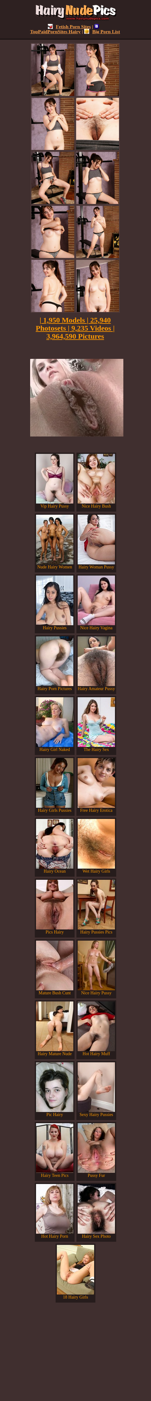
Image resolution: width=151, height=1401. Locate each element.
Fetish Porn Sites (69, 26)
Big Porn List (102, 31)
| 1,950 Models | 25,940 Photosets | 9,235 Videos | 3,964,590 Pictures (75, 328)
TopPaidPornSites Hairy (64, 29)
